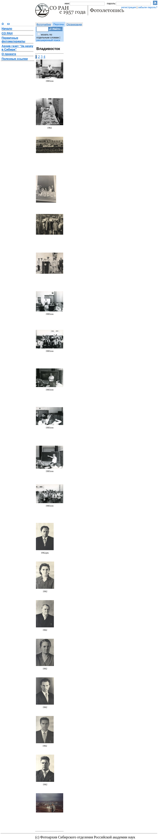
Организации (74, 24)
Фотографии (43, 24)
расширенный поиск (48, 40)
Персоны (58, 24)
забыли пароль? (147, 7)
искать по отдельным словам (47, 36)
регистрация (128, 7)
